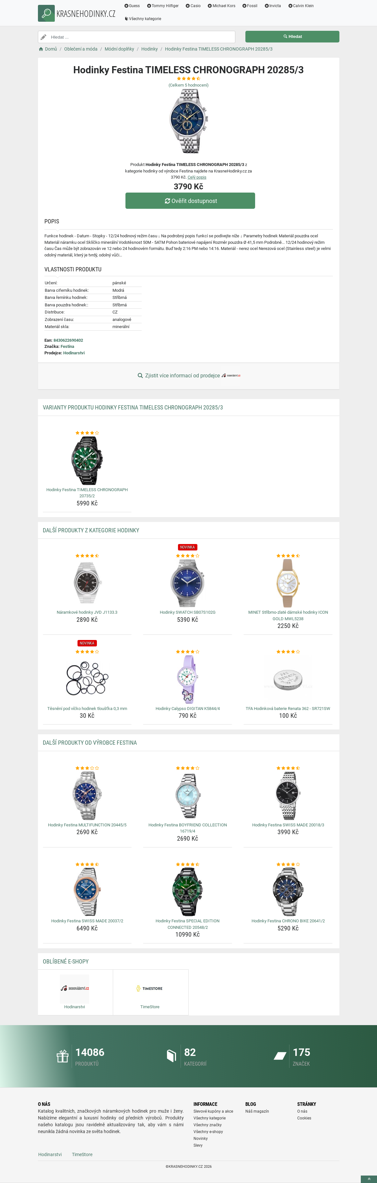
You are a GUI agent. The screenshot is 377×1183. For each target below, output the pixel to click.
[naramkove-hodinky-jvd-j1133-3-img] (87, 583)
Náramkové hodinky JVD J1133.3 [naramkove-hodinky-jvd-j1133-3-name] (87, 612)
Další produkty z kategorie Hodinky (91, 530)
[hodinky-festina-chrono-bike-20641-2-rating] (288, 864)
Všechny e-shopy (208, 1132)
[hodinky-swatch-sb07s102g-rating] (187, 556)
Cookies (304, 1118)
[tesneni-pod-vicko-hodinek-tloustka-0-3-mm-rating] (87, 652)
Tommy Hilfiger (162, 6)
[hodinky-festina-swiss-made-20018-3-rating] (288, 768)
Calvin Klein (301, 6)
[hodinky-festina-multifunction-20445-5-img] (87, 796)
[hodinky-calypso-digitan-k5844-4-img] (187, 679)
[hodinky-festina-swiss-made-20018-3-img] (288, 796)
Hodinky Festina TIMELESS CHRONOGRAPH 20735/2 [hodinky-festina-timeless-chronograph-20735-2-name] (87, 493)
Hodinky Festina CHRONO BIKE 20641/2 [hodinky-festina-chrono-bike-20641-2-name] (288, 920)
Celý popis (197, 177)
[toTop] (369, 1179)
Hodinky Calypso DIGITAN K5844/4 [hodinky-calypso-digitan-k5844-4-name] (188, 708)
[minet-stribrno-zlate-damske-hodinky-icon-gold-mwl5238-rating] (288, 556)
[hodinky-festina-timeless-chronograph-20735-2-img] (87, 460)
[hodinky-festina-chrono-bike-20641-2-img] (288, 892)
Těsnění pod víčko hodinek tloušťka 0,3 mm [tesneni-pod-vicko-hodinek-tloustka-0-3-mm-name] (87, 708)
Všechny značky (208, 1125)
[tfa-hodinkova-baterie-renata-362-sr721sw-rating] (288, 652)
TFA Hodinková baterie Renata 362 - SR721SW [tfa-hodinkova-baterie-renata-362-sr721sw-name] (288, 708)
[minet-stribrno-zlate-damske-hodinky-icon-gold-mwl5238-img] (288, 583)
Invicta (272, 6)
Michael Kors (221, 6)
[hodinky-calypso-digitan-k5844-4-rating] (187, 652)
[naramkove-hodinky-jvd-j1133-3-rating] (87, 556)
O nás (302, 1111)
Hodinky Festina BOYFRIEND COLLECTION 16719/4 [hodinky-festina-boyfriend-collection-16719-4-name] (187, 828)
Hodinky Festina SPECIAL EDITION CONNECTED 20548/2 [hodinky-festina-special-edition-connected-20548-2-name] (187, 924)
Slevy (198, 1145)
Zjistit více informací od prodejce (188, 376)
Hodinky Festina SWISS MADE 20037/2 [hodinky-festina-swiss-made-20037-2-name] (87, 920)
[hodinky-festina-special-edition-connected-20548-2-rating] (187, 864)
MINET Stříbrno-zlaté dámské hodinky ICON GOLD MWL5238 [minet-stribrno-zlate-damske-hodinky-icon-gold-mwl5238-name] (288, 615)
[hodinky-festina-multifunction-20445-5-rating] (87, 768)
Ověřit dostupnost (190, 200)
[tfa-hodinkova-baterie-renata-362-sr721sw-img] (288, 679)
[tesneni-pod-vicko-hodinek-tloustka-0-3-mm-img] (87, 679)
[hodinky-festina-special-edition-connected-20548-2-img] (187, 892)
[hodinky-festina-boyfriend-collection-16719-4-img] (187, 796)
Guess (132, 6)
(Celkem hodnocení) (189, 85)
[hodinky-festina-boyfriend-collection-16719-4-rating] (187, 768)
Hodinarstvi (74, 352)
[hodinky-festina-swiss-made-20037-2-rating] (87, 864)
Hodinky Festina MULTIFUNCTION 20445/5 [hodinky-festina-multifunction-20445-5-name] (87, 824)
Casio (193, 6)
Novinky (201, 1138)
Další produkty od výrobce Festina (90, 742)
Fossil (250, 6)
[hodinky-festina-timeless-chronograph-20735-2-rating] (87, 433)
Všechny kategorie (142, 19)
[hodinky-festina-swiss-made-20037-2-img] (87, 892)
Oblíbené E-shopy (65, 961)
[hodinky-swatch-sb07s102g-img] (187, 583)
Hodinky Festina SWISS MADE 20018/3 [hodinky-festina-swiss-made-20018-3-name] (288, 824)
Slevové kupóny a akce (213, 1111)
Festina (67, 346)
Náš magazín (257, 1111)
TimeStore (82, 1154)
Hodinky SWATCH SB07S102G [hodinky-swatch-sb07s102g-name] (188, 612)
